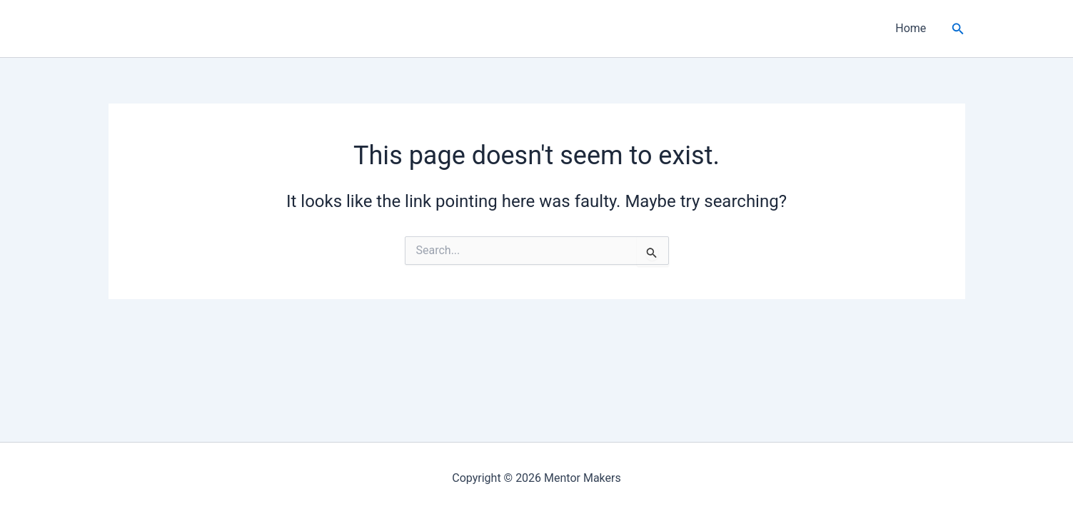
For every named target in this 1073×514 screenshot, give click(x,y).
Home (910, 28)
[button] (958, 29)
